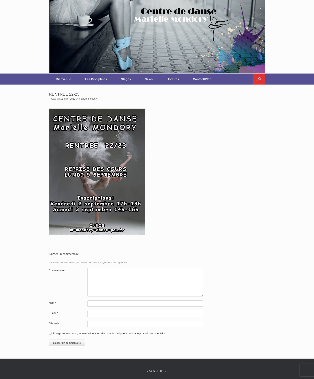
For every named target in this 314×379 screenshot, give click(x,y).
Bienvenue (63, 79)
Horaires (173, 79)
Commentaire (57, 270)
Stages (126, 79)
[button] (259, 79)
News (149, 79)
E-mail (53, 312)
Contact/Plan (202, 79)
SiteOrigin (154, 371)
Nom (52, 302)
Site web (54, 323)
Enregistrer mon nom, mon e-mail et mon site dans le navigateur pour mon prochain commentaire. (109, 333)
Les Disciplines (96, 79)
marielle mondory (88, 98)
